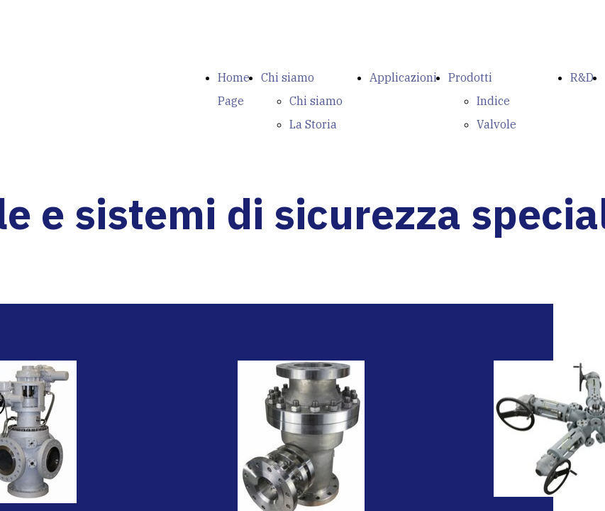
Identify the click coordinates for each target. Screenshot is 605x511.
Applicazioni (403, 77)
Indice (493, 101)
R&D (582, 77)
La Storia (313, 124)
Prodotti (470, 77)
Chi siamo (287, 77)
